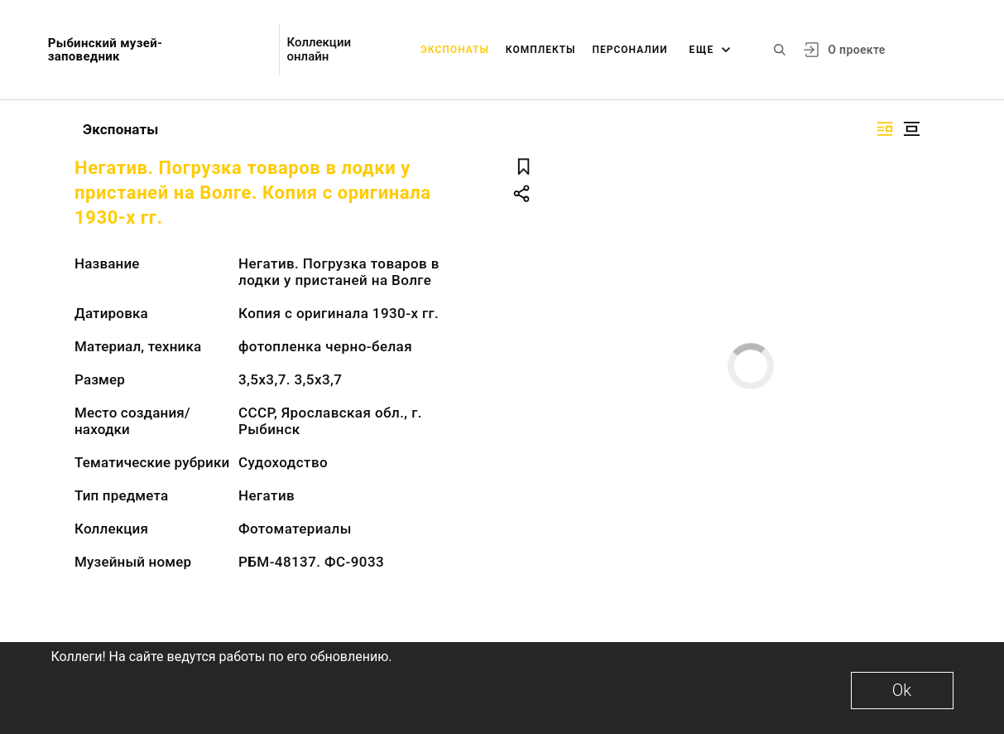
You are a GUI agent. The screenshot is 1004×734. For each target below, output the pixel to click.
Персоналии (629, 50)
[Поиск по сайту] (779, 49)
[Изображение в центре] (911, 128)
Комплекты (541, 50)
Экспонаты (454, 50)
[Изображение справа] (885, 128)
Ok (901, 690)
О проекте (856, 49)
